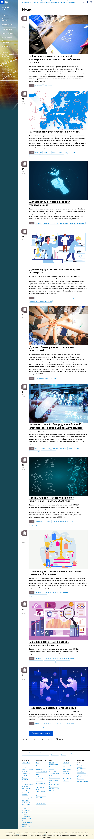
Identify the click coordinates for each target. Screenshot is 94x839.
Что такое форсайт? (5, 19)
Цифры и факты (26, 762)
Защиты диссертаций (54, 777)
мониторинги (39, 521)
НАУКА (51, 760)
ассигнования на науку (36, 662)
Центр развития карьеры (40, 788)
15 (63, 740)
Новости (63, 755)
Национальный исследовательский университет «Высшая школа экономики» (42, 753)
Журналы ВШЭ (67, 778)
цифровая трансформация (77, 223)
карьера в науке (34, 156)
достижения (38, 85)
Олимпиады (39, 769)
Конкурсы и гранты (54, 784)
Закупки (24, 782)
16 (66, 740)
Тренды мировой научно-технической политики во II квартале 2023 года (51, 499)
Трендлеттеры (7, 29)
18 (71, 740)
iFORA (77, 448)
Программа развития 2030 (59, 448)
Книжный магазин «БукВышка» (67, 770)
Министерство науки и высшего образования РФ (82, 766)
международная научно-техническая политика (52, 156)
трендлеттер (54, 378)
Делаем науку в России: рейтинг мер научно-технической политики (56, 572)
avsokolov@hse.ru (10, 60)
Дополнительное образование (40, 784)
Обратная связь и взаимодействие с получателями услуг (41, 801)
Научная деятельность (6, 41)
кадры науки (72, 152)
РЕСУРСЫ (66, 760)
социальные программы (41, 378)
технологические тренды (37, 727)
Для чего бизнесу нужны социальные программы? (51, 348)
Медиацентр (66, 776)
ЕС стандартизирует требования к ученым (54, 131)
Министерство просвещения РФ (81, 772)
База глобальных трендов (7, 24)
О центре (5, 15)
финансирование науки (63, 662)
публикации (47, 152)
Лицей (37, 762)
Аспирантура (39, 781)
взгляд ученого (48, 85)
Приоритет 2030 (35, 452)
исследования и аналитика (59, 152)
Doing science (64, 223)
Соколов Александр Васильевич (8, 55)
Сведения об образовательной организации (26, 810)
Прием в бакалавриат (41, 771)
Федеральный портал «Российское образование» (82, 777)
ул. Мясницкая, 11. (7, 68)
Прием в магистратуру (39, 777)
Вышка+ (38, 774)
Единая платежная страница (27, 823)
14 (60, 740)
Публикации (6, 46)
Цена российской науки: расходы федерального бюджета (49, 643)
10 (48, 740)
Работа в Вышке (26, 826)
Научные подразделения (71, 753)
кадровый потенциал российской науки (41, 301)
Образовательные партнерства (41, 796)
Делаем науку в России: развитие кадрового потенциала (55, 270)
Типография (66, 773)
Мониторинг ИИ (7, 37)
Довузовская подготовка (39, 766)
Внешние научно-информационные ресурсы (54, 788)
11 (51, 740)
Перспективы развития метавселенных (52, 708)
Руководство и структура (26, 766)
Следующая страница (41, 733)
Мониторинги (53, 771)
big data (71, 448)
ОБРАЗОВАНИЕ (41, 760)
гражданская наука (49, 662)
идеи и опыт (38, 152)
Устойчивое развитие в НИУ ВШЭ (27, 770)
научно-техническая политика (38, 596)
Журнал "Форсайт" (8, 33)
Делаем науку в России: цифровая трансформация (49, 203)
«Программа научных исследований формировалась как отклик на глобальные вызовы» (54, 59)
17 (68, 740)
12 (54, 740)
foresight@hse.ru (10, 76)
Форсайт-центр (55, 755)
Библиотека (66, 762)
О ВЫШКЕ (25, 760)
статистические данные (67, 658)
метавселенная (70, 723)
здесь (17, 833)
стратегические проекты (48, 452)
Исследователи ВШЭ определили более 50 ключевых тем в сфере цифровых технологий (56, 426)
